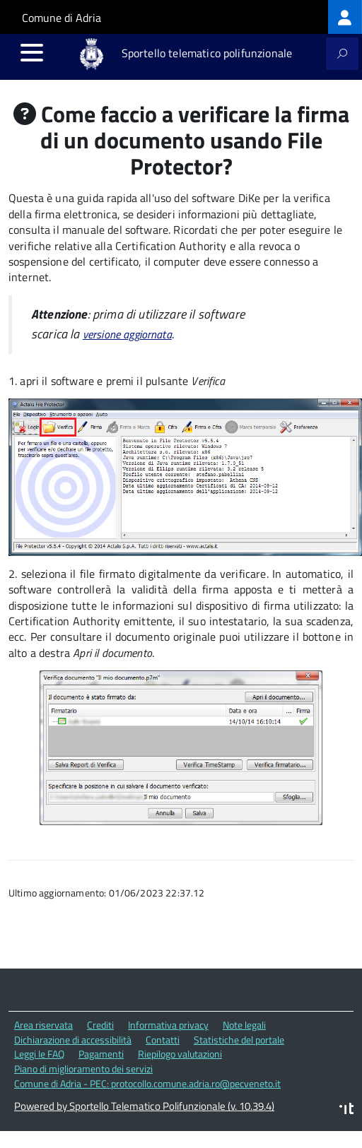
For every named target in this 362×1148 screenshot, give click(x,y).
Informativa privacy (168, 1024)
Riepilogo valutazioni (180, 1053)
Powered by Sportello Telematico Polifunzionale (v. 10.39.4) (144, 1106)
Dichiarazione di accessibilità (73, 1039)
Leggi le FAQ (39, 1053)
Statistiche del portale (239, 1039)
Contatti (163, 1039)
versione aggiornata (127, 334)
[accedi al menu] (32, 52)
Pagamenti (101, 1053)
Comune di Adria (61, 17)
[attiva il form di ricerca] (342, 53)
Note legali (244, 1024)
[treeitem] (345, 17)
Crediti (100, 1024)
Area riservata (43, 1024)
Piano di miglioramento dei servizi (83, 1068)
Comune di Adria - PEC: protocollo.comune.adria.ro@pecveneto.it (147, 1083)
